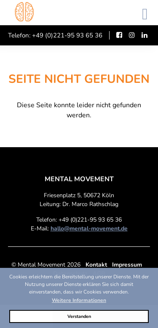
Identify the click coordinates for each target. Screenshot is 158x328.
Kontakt (96, 265)
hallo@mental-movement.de (89, 229)
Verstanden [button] (79, 316)
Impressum (127, 265)
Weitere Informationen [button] (79, 300)
